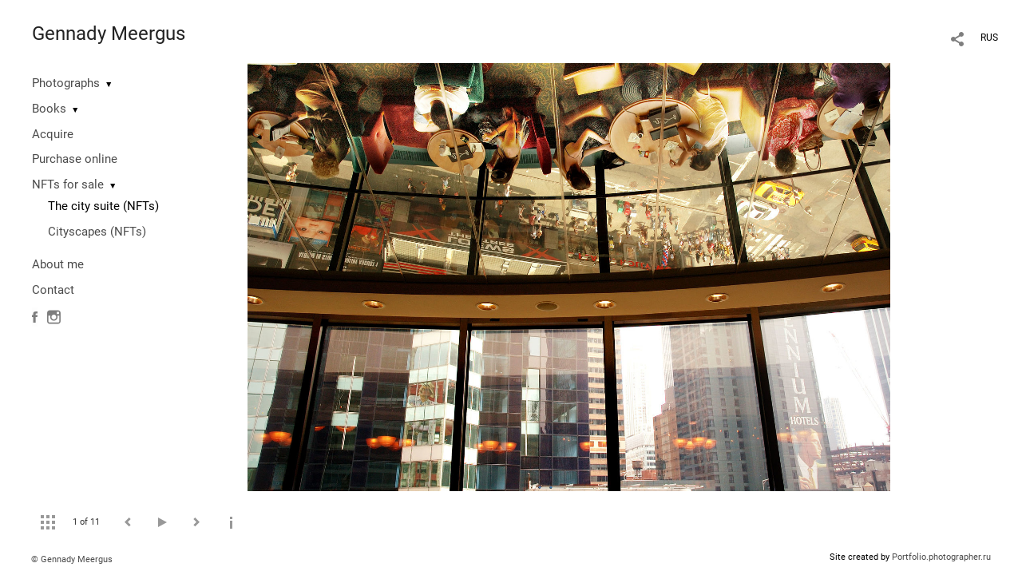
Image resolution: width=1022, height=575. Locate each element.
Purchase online (74, 159)
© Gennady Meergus (72, 559)
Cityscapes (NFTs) (97, 231)
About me (58, 264)
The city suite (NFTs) (103, 206)
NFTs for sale (68, 184)
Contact (53, 290)
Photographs (66, 83)
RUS (989, 37)
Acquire (52, 134)
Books (49, 108)
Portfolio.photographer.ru (941, 557)
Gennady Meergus (108, 33)
